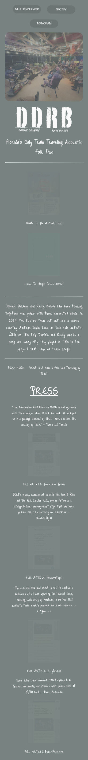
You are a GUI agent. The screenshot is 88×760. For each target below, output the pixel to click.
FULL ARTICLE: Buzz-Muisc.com (43, 751)
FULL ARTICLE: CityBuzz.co (44, 671)
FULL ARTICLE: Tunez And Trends (44, 484)
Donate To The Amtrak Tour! (44, 223)
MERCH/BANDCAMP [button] (27, 9)
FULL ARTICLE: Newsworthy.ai (44, 577)
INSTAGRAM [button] (44, 24)
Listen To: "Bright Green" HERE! (44, 284)
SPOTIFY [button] (61, 10)
